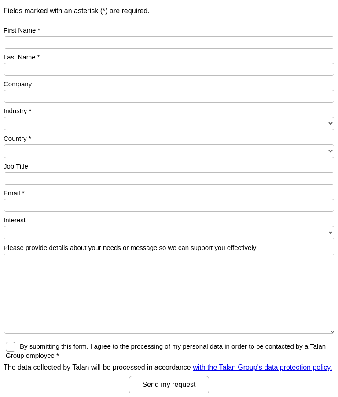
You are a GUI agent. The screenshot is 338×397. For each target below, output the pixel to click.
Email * (14, 193)
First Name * (22, 30)
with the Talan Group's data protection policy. (262, 367)
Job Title (16, 166)
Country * (17, 138)
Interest (15, 220)
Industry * (17, 110)
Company (18, 84)
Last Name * (22, 57)
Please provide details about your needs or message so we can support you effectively (130, 247)
